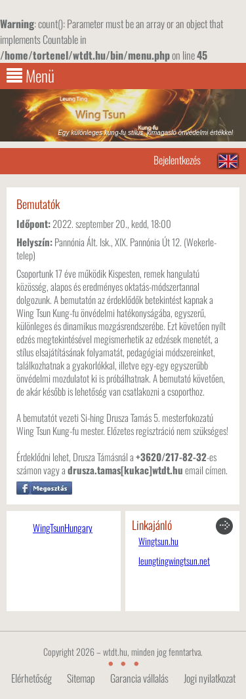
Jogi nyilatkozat (210, 678)
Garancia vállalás (139, 678)
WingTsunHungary (62, 527)
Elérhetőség (31, 678)
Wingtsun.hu (158, 541)
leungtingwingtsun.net (174, 560)
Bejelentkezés (177, 160)
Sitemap (81, 678)
